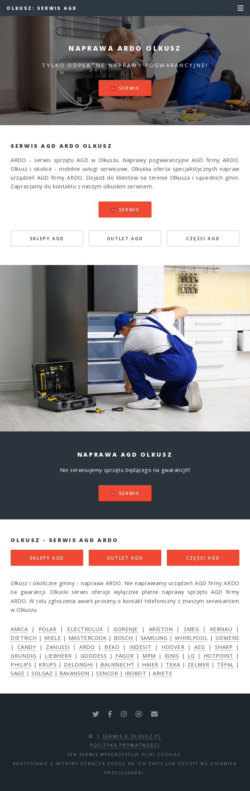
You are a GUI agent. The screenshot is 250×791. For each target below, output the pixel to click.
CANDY (27, 646)
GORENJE (126, 629)
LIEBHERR (58, 655)
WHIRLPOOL (191, 637)
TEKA (173, 664)
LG (191, 655)
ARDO (87, 646)
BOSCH (123, 637)
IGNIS (172, 655)
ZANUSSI (57, 646)
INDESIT (140, 646)
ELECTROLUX (85, 629)
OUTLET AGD (125, 238)
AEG (199, 646)
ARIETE (162, 673)
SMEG (191, 629)
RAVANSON (74, 673)
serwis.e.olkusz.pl (132, 736)
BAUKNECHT (117, 664)
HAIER (150, 664)
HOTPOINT (218, 655)
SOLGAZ (42, 673)
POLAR (48, 629)
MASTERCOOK (88, 637)
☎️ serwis (124, 88)
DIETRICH (23, 637)
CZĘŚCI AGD (203, 238)
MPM (149, 655)
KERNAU (221, 629)
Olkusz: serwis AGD (42, 8)
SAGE (17, 673)
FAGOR (124, 655)
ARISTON (161, 629)
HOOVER (172, 646)
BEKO (111, 646)
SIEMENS (227, 637)
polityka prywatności (125, 745)
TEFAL (225, 664)
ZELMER (198, 664)
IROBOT (135, 673)
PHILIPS (21, 664)
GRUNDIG (23, 655)
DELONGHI (78, 664)
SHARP (224, 646)
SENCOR (107, 673)
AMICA (19, 629)
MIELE (52, 637)
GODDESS (94, 655)
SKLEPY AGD (47, 238)
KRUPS (48, 664)
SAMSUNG (154, 637)
